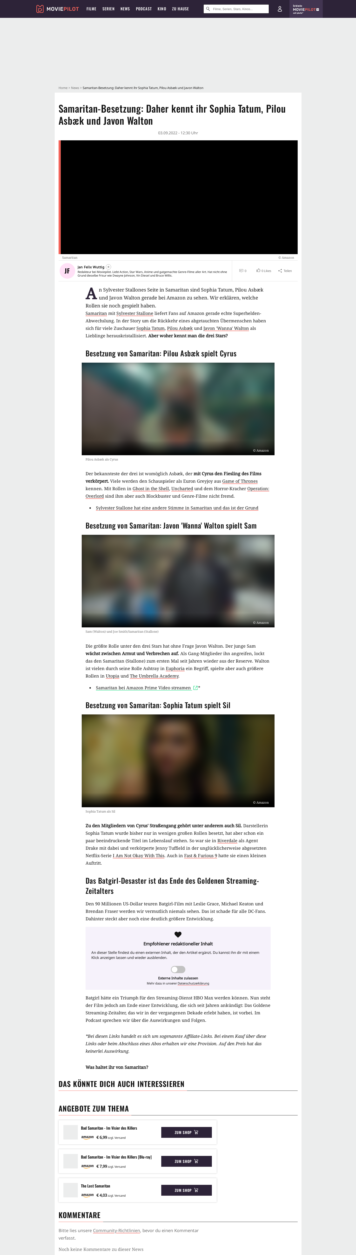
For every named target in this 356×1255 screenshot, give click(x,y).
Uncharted (182, 488)
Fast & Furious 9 (200, 855)
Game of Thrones (240, 481)
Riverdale (227, 840)
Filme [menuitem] (92, 9)
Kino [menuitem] (162, 9)
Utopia (112, 676)
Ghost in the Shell (151, 488)
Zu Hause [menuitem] (180, 9)
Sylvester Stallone (134, 313)
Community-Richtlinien (116, 1230)
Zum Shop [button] (186, 1132)
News (75, 88)
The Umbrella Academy (154, 676)
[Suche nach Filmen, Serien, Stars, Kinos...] (236, 9)
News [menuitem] (125, 9)
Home (63, 88)
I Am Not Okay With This (138, 855)
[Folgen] (108, 267)
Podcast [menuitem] (144, 9)
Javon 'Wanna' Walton (226, 328)
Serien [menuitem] (108, 9)
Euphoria (175, 668)
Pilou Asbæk (180, 328)
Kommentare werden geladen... (92, 1249)
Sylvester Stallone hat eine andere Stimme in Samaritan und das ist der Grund (177, 508)
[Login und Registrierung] (280, 9)
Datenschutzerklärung (193, 983)
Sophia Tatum (150, 328)
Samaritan (96, 313)
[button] (263, 270)
